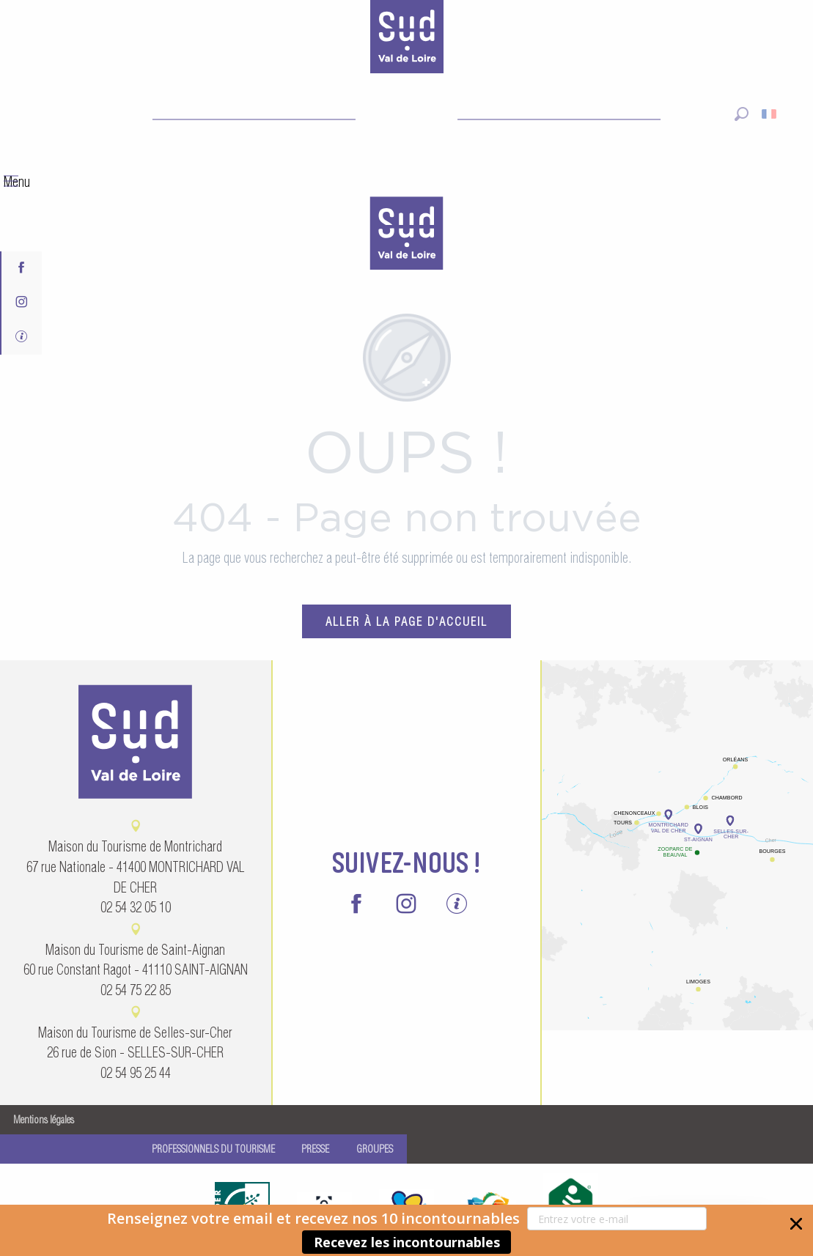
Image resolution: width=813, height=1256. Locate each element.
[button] (406, 1230)
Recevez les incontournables (407, 1242)
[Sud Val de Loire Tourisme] (407, 39)
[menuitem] (407, 235)
